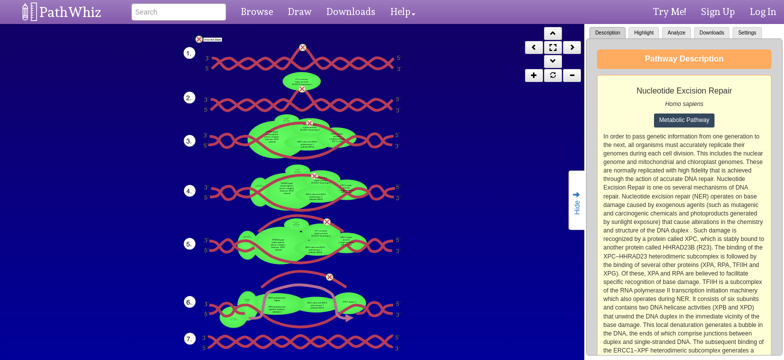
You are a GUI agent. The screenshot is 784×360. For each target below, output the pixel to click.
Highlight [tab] (644, 33)
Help (403, 11)
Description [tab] (607, 33)
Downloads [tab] (712, 33)
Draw (300, 11)
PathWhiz (71, 12)
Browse (257, 11)
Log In (763, 11)
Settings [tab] (747, 33)
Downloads (351, 11)
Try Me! (669, 11)
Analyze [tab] (677, 33)
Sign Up (718, 11)
